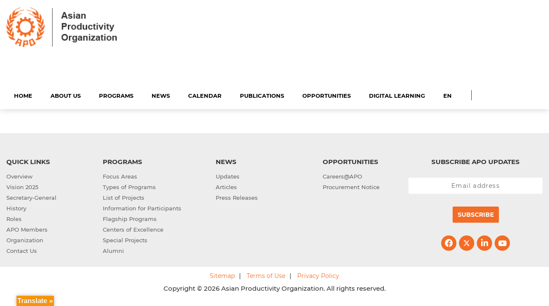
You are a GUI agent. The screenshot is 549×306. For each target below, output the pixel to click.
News (161, 94)
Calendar (205, 94)
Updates (227, 175)
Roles (14, 217)
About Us (66, 94)
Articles (226, 185)
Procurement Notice (351, 185)
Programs (116, 94)
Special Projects (125, 238)
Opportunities (326, 94)
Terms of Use (266, 274)
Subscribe (476, 213)
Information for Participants (142, 207)
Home (23, 94)
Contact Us (21, 249)
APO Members (27, 228)
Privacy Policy (318, 274)
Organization (24, 238)
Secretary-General (31, 196)
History (16, 207)
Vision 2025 (22, 185)
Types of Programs (129, 185)
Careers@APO (342, 175)
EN (447, 94)
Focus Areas (120, 175)
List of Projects (123, 196)
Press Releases (237, 196)
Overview (19, 175)
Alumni (113, 249)
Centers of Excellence (133, 228)
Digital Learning (397, 94)
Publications (262, 94)
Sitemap (222, 274)
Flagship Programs (130, 217)
